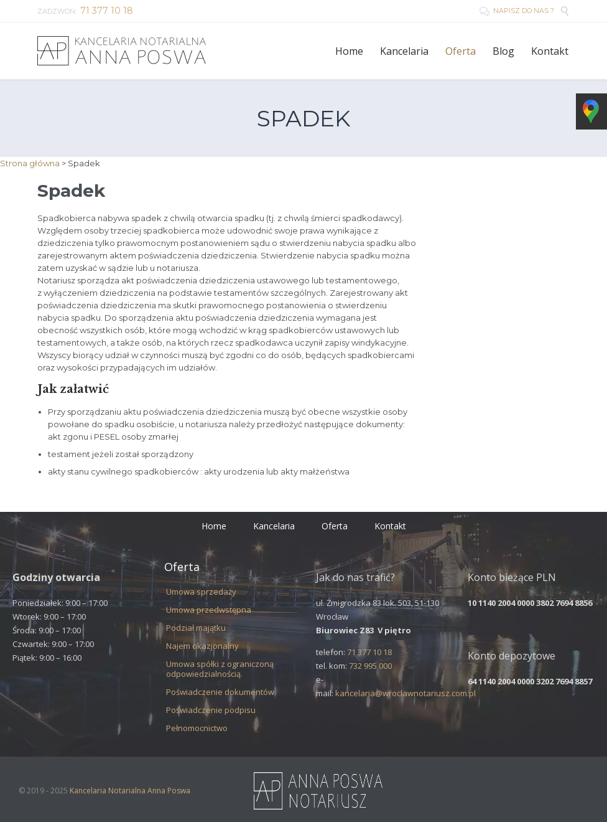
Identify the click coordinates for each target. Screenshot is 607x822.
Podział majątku (196, 627)
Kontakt (390, 526)
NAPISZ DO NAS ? (517, 10)
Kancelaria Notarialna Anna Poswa (130, 790)
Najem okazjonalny (202, 645)
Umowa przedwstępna (208, 609)
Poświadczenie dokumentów (220, 691)
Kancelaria (274, 526)
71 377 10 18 (369, 652)
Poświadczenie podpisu (211, 710)
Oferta (335, 526)
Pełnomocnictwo (197, 728)
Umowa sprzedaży (201, 591)
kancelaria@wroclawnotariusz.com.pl (405, 693)
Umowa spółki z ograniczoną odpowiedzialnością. (220, 668)
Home (214, 526)
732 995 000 (370, 665)
